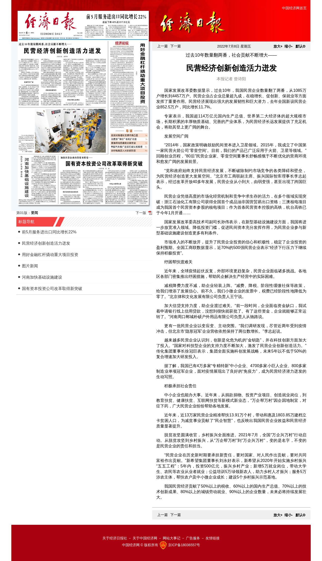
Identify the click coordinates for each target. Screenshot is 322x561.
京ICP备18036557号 (184, 545)
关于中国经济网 (145, 538)
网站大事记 (171, 538)
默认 (300, 46)
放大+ (278, 46)
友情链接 (213, 538)
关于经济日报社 (114, 538)
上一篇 (162, 46)
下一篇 (175, 46)
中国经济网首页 (294, 8)
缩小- (289, 46)
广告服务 (193, 538)
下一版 (141, 213)
